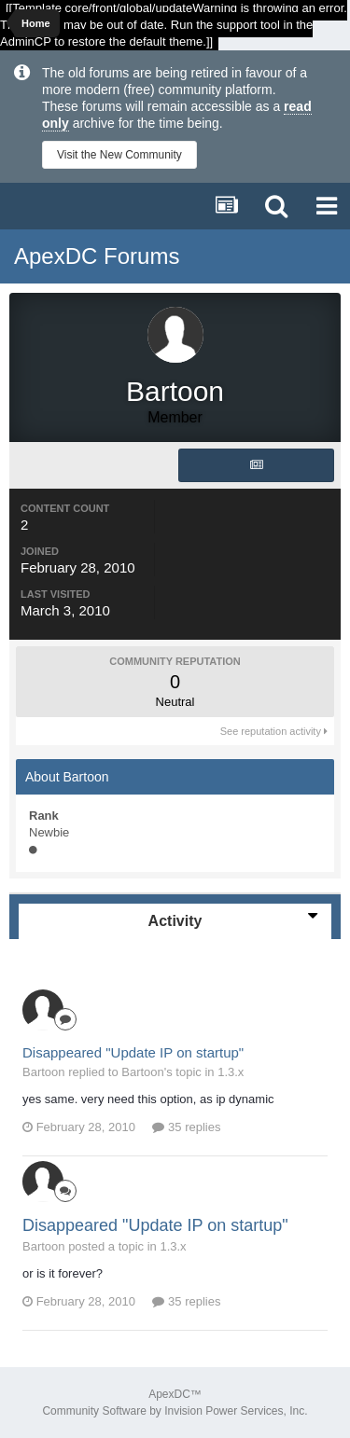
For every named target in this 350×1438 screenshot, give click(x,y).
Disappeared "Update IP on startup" (133, 1052)
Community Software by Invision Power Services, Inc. (174, 1410)
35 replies (186, 1127)
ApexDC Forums (96, 256)
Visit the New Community (119, 154)
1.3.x (230, 1072)
